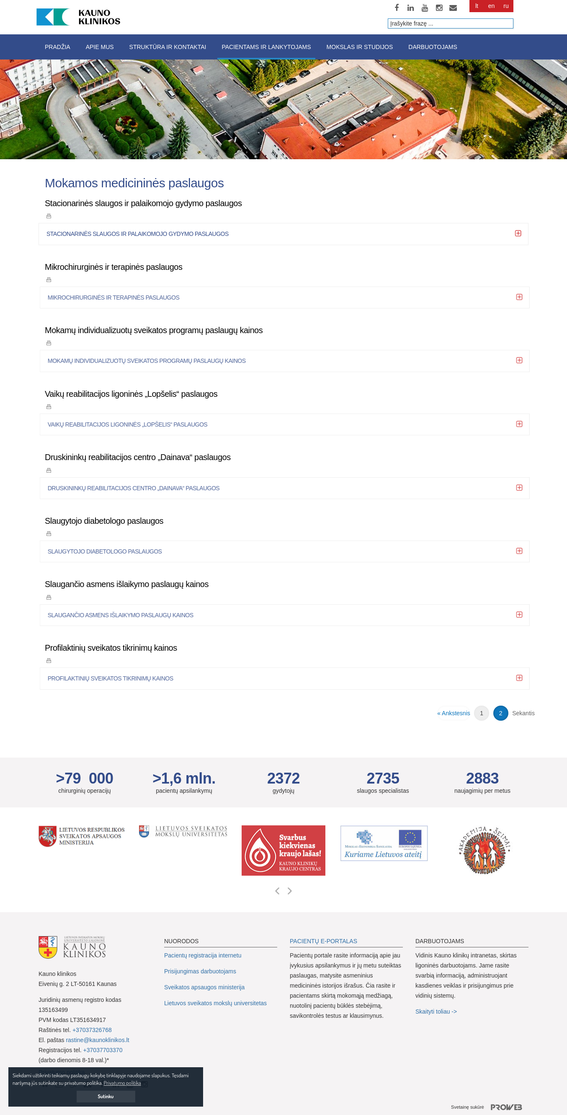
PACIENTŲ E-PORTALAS (323, 941)
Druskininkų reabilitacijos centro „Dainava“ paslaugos (138, 457)
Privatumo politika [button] (122, 1082)
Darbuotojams (432, 47)
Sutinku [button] (106, 1096)
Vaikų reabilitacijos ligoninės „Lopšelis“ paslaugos (131, 393)
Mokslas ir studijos (360, 47)
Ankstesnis (456, 713)
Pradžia (57, 47)
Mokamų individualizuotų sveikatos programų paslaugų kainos (154, 330)
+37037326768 (92, 1030)
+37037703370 (103, 1050)
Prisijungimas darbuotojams (200, 971)
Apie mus (100, 47)
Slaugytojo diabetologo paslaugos (104, 520)
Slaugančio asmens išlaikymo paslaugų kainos (127, 584)
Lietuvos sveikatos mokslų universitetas (215, 1003)
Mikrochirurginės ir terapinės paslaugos (113, 267)
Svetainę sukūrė (489, 1107)
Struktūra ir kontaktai (167, 47)
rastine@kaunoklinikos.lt (97, 1040)
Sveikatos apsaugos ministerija (204, 987)
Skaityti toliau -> (437, 1011)
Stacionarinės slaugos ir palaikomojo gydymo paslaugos (143, 203)
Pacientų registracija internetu (202, 955)
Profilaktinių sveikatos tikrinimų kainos (111, 647)
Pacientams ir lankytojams (266, 47)
